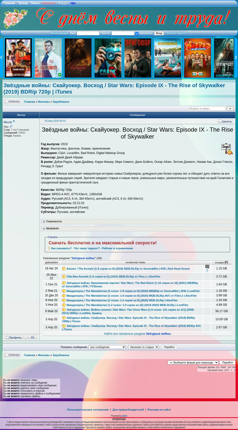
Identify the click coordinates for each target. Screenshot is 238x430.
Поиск (35, 3)
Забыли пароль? (176, 33)
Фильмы (43, 101)
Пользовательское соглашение (88, 409)
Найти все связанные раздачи (137, 333)
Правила (48, 3)
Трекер (23, 3)
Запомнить (144, 33)
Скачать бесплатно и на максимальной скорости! (103, 242)
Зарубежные (61, 101)
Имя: (85, 33)
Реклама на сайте (159, 409)
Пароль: (117, 33)
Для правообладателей (128, 409)
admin (124, 416)
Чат (73, 3)
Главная (9, 3)
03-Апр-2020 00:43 (55, 121)
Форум (63, 3)
